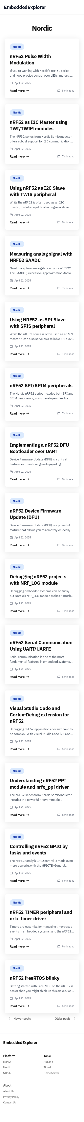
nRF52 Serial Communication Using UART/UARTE (41, 645)
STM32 (7, 1073)
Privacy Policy (11, 1097)
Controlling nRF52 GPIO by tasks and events (39, 849)
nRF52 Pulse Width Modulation (30, 59)
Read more (19, 91)
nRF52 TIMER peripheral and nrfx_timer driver (41, 915)
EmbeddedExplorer (20, 1042)
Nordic (17, 46)
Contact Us (9, 1102)
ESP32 (7, 1062)
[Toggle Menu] (77, 7)
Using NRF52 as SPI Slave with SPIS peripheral (37, 322)
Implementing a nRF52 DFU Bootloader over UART (39, 448)
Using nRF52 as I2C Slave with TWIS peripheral (37, 191)
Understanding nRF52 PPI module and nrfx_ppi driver (39, 783)
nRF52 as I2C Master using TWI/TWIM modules (38, 125)
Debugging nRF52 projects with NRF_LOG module (38, 579)
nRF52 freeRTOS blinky (34, 978)
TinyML (48, 1067)
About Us (8, 1091)
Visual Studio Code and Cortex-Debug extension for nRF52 (39, 714)
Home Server (51, 1073)
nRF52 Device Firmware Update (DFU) (35, 514)
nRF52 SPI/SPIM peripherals (41, 385)
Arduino (48, 1062)
